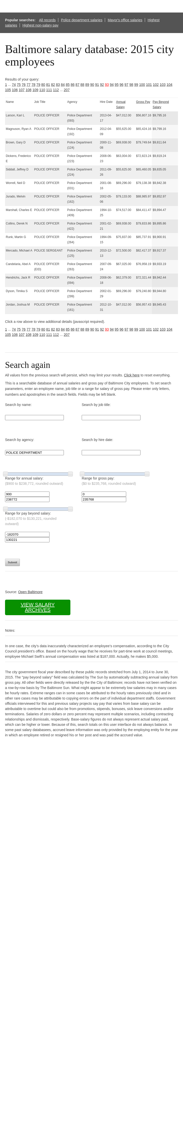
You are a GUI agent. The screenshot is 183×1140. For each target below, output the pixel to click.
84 (63, 85)
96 (122, 85)
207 (67, 90)
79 (38, 85)
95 (117, 85)
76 (24, 85)
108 (28, 90)
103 (162, 85)
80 (43, 85)
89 (87, 85)
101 (149, 85)
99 (136, 85)
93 (107, 85)
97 (126, 85)
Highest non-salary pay (40, 25)
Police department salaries (81, 20)
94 (112, 85)
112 (56, 90)
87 (77, 85)
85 (68, 85)
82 (53, 85)
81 (48, 85)
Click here (132, 375)
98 (131, 85)
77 (29, 85)
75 (19, 85)
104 (169, 85)
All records (47, 20)
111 (49, 90)
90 (92, 85)
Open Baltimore (30, 592)
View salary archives (38, 607)
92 (102, 85)
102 (156, 85)
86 (73, 85)
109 (35, 90)
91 (97, 85)
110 (42, 90)
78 (33, 85)
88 (82, 85)
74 (14, 85)
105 (8, 90)
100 (142, 85)
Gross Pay (143, 102)
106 (15, 90)
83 (58, 85)
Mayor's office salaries (125, 20)
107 (22, 90)
